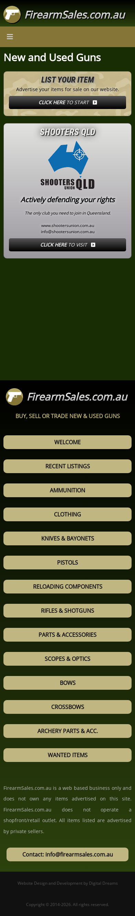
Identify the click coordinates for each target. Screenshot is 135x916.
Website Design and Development (50, 883)
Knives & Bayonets (67, 538)
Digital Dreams (103, 883)
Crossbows (67, 707)
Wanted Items (68, 755)
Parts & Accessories (67, 635)
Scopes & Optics (67, 659)
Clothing (67, 514)
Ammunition (67, 490)
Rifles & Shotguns (67, 610)
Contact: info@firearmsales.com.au (67, 854)
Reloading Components (67, 586)
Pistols (67, 562)
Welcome (67, 442)
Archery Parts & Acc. (67, 731)
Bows (68, 683)
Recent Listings (67, 466)
